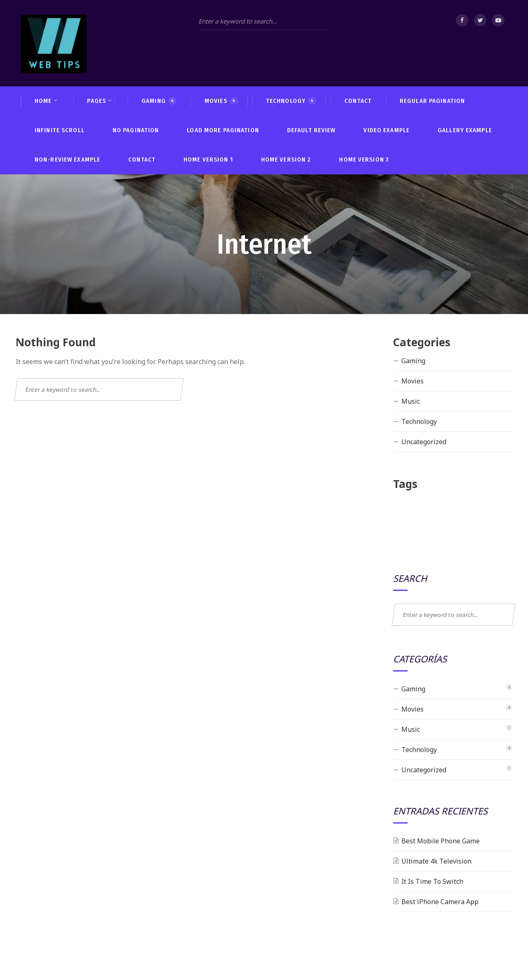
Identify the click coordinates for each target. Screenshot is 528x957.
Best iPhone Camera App (439, 901)
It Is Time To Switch (432, 881)
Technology (419, 421)
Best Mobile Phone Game (440, 840)
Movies (412, 381)
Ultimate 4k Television (436, 861)
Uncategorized (423, 441)
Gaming (413, 360)
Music (410, 401)
